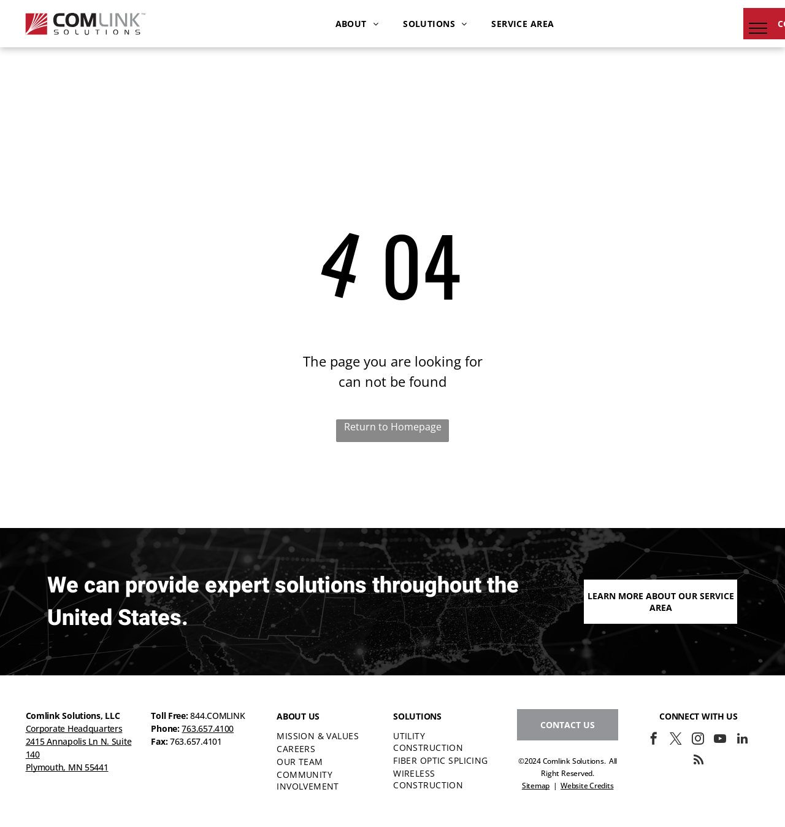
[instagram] (698, 740)
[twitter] (676, 740)
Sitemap (536, 785)
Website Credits (587, 785)
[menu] (758, 28)
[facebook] (654, 740)
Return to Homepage (393, 426)
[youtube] (720, 740)
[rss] (698, 761)
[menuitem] (357, 23)
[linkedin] (742, 740)
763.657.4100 (208, 728)
